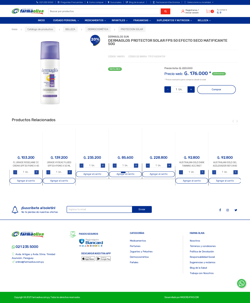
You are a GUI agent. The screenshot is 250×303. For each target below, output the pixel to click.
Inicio (41, 20)
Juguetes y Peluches (141, 251)
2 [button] (128, 172)
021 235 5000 (45, 2)
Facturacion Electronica (166, 2)
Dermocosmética (139, 257)
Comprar (216, 89)
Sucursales (114, 2)
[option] (50, 73)
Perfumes (135, 246)
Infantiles (118, 20)
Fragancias (140, 20)
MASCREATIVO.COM (189, 297)
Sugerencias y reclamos (202, 262)
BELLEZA (70, 29)
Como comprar (95, 2)
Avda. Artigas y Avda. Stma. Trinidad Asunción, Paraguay (33, 256)
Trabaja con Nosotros (202, 273)
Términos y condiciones (203, 246)
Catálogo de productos (40, 29)
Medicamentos (94, 20)
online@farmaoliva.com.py (28, 261)
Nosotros (195, 240)
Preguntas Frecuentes (70, 2)
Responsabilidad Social (202, 257)
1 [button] (123, 172)
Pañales (134, 262)
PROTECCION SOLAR (132, 29)
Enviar (142, 209)
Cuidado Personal (65, 20)
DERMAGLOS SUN (118, 36)
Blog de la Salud (198, 267)
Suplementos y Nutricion (173, 20)
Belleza (203, 20)
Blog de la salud (135, 2)
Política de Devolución (202, 251)
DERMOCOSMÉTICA (98, 29)
